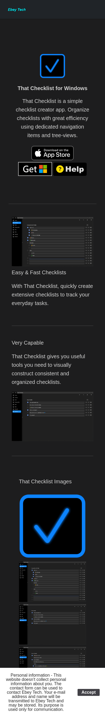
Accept (89, 692)
